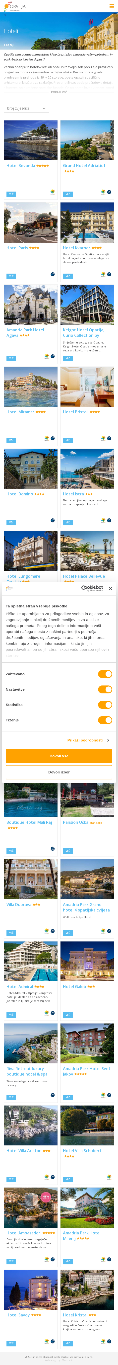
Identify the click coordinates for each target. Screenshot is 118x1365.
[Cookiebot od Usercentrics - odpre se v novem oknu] (81, 588)
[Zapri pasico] (110, 588)
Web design (51, 1360)
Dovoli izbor (59, 772)
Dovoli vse (59, 756)
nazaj (8, 45)
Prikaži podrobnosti (85, 740)
